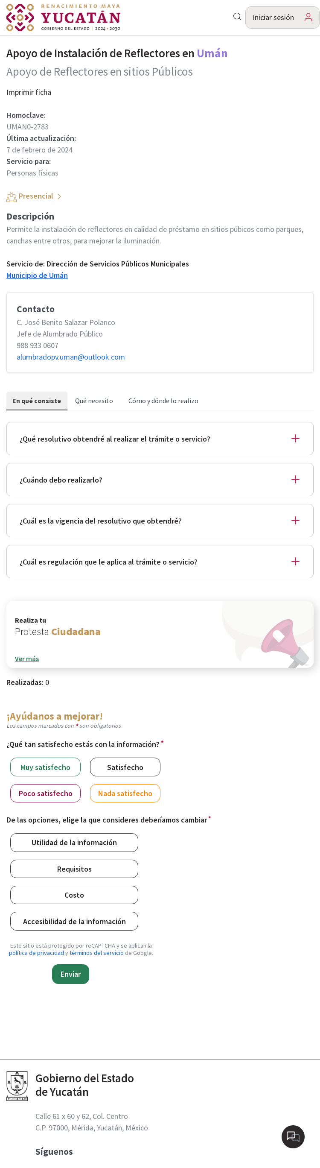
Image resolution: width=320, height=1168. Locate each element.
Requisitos (74, 868)
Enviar (71, 974)
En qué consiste (36, 400)
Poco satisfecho (46, 792)
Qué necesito (94, 400)
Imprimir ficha (28, 92)
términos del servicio (97, 953)
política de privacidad (36, 953)
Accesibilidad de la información (74, 921)
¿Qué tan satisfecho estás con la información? (83, 744)
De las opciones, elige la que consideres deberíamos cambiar (106, 820)
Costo (74, 894)
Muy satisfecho (45, 766)
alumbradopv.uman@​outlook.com (71, 357)
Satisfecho (125, 766)
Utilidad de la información (74, 842)
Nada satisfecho (125, 792)
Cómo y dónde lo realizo (163, 400)
